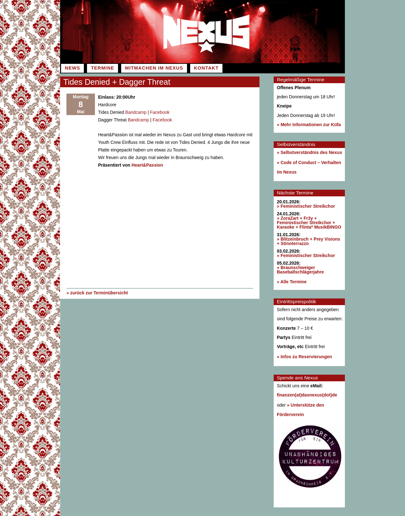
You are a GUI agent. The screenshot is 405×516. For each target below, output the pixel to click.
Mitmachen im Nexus (154, 68)
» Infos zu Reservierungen (304, 356)
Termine (102, 68)
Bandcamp (135, 112)
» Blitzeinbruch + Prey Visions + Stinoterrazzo (308, 241)
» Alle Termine (292, 281)
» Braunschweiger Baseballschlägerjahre (300, 269)
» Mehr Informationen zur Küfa (309, 124)
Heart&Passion (147, 165)
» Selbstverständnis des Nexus (309, 152)
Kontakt (206, 68)
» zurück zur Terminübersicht (97, 292)
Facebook (159, 112)
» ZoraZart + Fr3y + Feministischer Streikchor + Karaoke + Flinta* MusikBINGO (309, 223)
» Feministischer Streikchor (306, 206)
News (72, 68)
